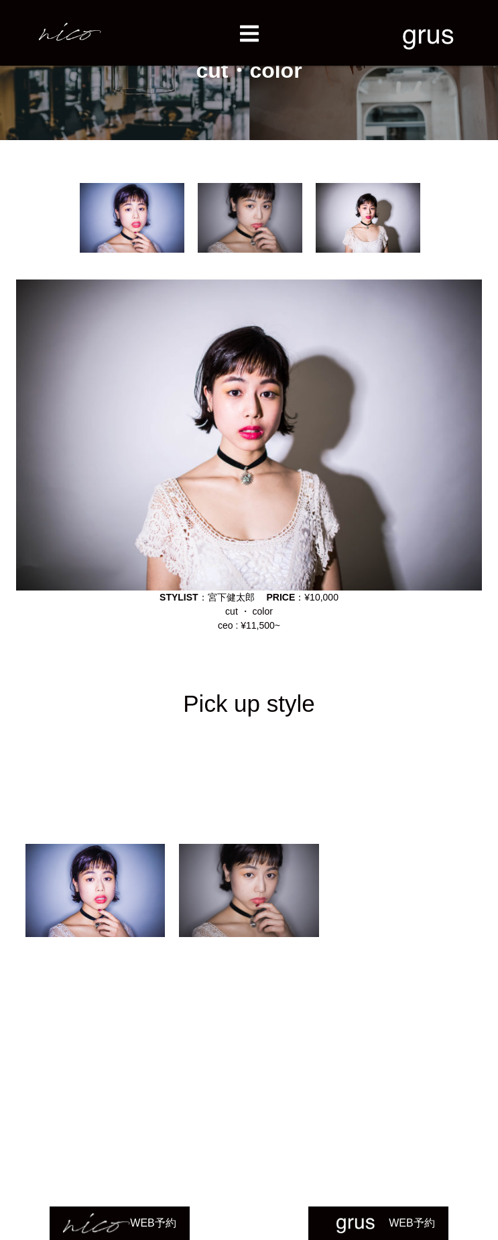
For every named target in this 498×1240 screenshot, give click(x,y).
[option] (132, 218)
